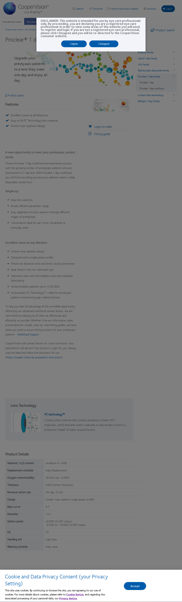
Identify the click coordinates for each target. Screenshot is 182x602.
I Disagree (103, 43)
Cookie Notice (75, 596)
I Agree (74, 43)
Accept (135, 587)
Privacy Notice (68, 600)
